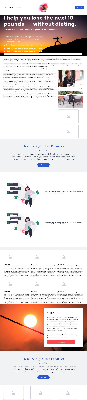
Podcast (18, 7)
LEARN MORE (43, 53)
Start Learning (61, 342)
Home (5, 7)
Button (79, 7)
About (11, 7)
